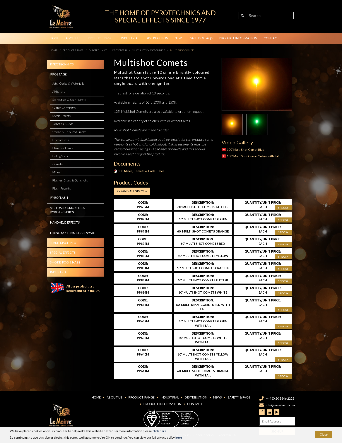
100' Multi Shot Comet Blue (243, 149)
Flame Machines (63, 243)
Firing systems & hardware (73, 232)
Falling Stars (60, 156)
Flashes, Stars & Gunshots (70, 180)
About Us (73, 38)
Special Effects (61, 116)
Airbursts (58, 91)
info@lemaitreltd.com (280, 405)
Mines (56, 172)
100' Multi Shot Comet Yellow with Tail (250, 156)
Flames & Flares (63, 148)
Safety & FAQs (201, 38)
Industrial (130, 38)
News (179, 38)
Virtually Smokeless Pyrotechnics (67, 210)
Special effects (63, 252)
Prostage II (60, 74)
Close (324, 434)
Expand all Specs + (132, 191)
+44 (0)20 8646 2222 (280, 398)
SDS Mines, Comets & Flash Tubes (139, 171)
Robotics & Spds (63, 124)
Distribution (157, 38)
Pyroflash (59, 197)
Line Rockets (60, 140)
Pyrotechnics (62, 64)
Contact (271, 38)
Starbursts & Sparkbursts (69, 99)
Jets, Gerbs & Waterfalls (68, 83)
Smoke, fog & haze (65, 262)
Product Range (101, 38)
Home (54, 38)
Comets (57, 164)
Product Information (238, 38)
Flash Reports (61, 188)
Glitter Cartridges (64, 107)
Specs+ (283, 207)
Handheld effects (65, 222)
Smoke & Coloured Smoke (69, 132)
